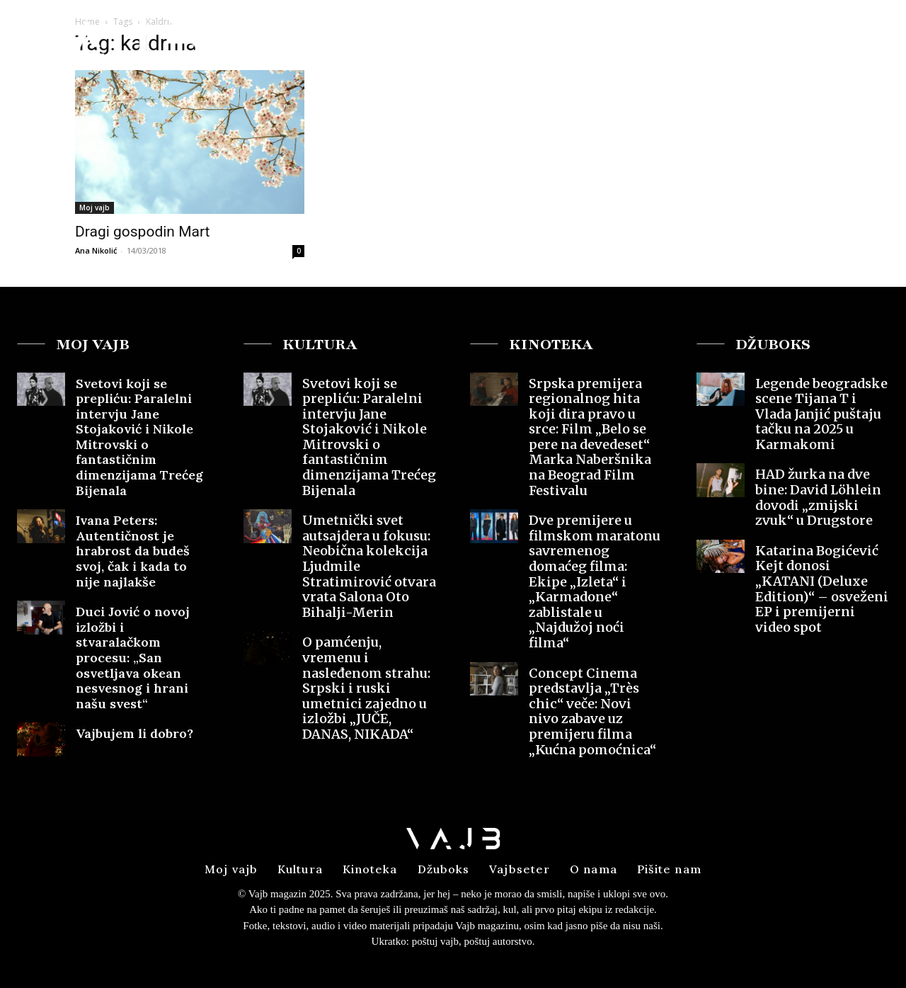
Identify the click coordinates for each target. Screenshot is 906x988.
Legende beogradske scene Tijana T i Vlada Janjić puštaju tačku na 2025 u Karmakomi (821, 414)
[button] (784, 37)
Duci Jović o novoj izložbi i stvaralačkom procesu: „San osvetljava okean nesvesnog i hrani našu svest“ (133, 657)
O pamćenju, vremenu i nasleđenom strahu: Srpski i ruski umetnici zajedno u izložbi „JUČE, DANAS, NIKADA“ (366, 688)
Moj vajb (94, 207)
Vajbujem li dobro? (136, 733)
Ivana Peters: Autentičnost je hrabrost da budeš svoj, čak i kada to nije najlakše (133, 550)
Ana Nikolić (96, 250)
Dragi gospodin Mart (142, 231)
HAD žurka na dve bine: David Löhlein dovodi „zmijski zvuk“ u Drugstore (818, 497)
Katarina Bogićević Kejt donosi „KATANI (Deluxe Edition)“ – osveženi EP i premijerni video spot (821, 589)
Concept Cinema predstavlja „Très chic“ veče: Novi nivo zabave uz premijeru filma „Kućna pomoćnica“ (592, 711)
